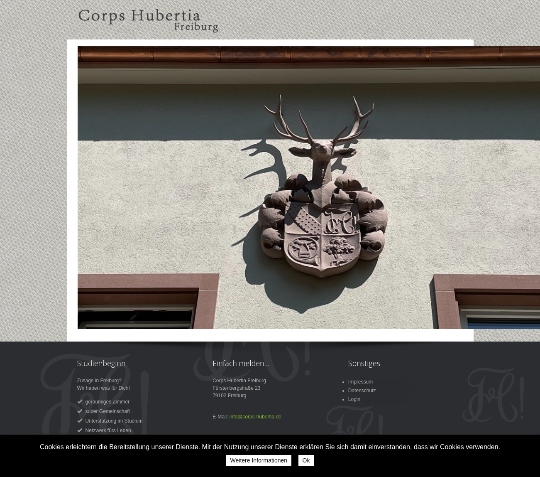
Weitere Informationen (258, 460)
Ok (306, 460)
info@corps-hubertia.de (255, 417)
